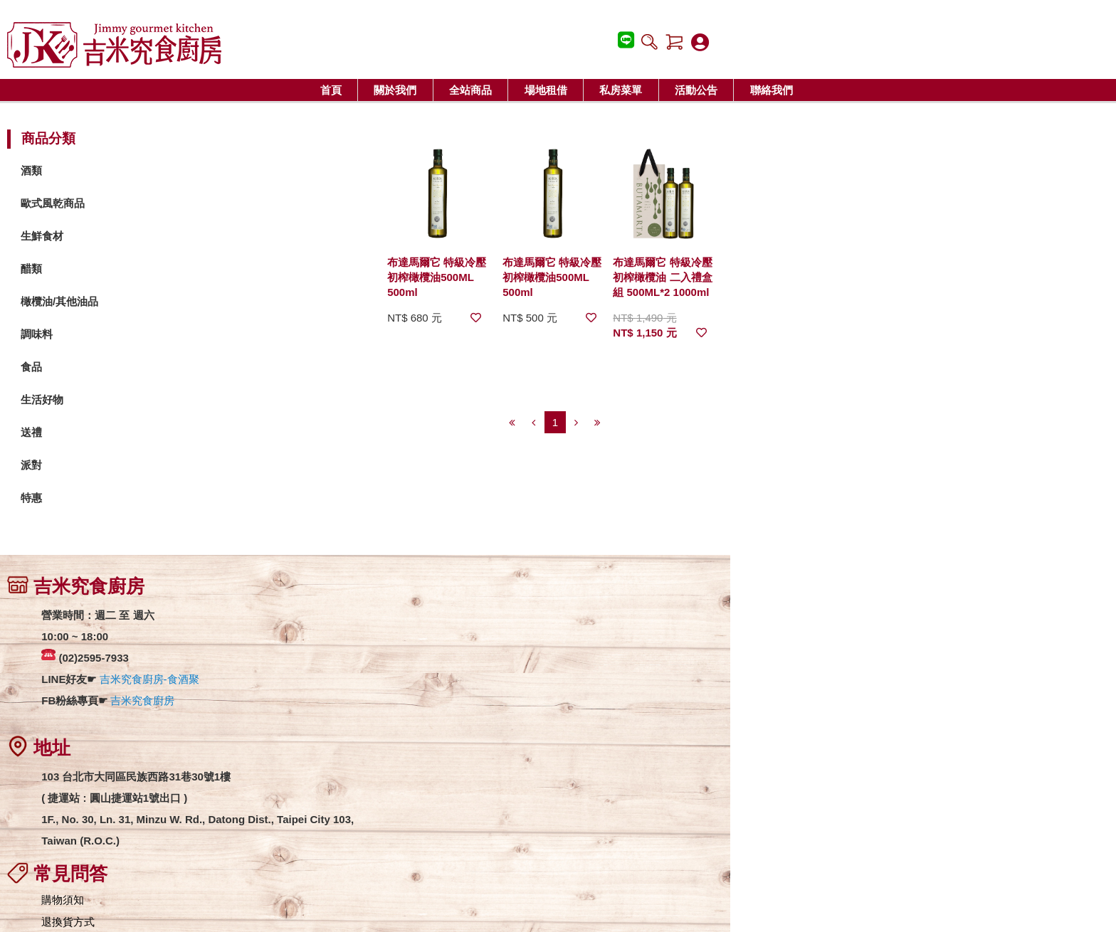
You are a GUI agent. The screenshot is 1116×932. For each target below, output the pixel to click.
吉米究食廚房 (266, 703)
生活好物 (165, 400)
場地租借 (546, 90)
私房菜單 (620, 90)
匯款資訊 (471, 680)
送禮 (155, 433)
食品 (155, 367)
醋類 (155, 269)
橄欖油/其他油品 (183, 302)
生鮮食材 (165, 237)
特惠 (155, 498)
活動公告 (696, 90)
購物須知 (471, 614)
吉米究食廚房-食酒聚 (272, 681)
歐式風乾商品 (176, 204)
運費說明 (471, 658)
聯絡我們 (771, 90)
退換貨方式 (476, 636)
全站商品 (470, 90)
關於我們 (395, 90)
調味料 (160, 335)
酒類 (155, 171)
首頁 (331, 90)
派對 (155, 466)
